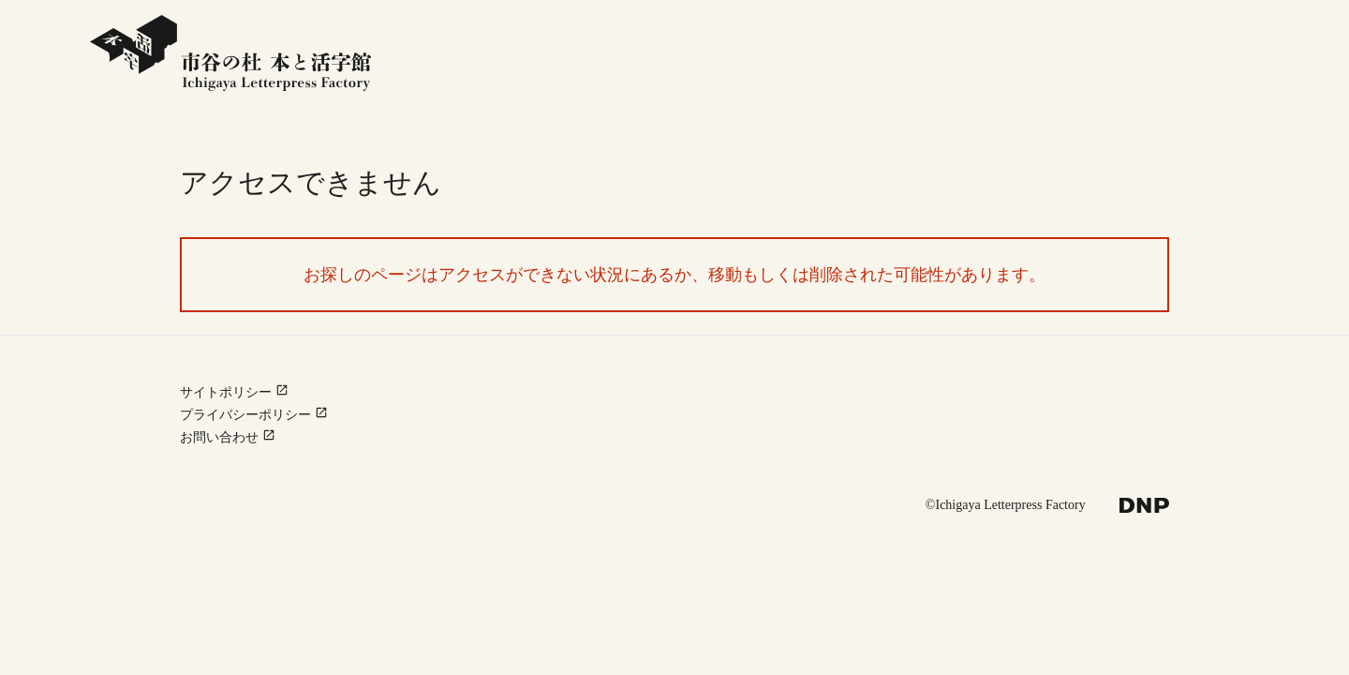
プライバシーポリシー (254, 414)
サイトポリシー (234, 391)
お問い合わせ (227, 436)
